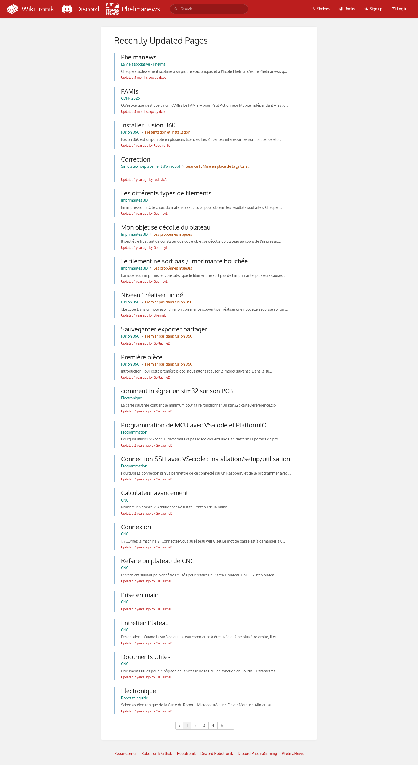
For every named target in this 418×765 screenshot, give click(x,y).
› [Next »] (230, 725)
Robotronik (186, 753)
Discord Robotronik (216, 753)
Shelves (320, 8)
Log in (399, 8)
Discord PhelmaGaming (257, 753)
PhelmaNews (293, 753)
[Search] (176, 9)
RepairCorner (125, 753)
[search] (209, 9)
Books (347, 8)
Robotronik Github (156, 753)
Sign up (373, 8)
